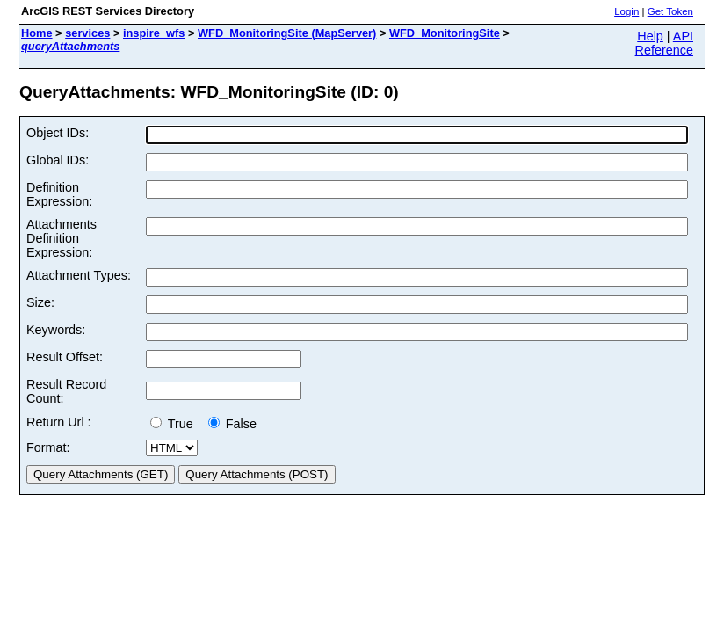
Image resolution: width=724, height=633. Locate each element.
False (232, 424)
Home (37, 33)
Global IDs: (57, 160)
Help (650, 36)
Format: (48, 447)
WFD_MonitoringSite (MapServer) (287, 33)
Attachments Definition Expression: (61, 238)
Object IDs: (57, 133)
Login (626, 11)
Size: (40, 302)
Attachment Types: (78, 275)
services (87, 33)
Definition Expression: (59, 194)
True (175, 424)
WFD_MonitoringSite (444, 33)
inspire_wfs (154, 33)
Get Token (670, 11)
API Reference (664, 43)
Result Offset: (64, 357)
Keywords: (55, 330)
